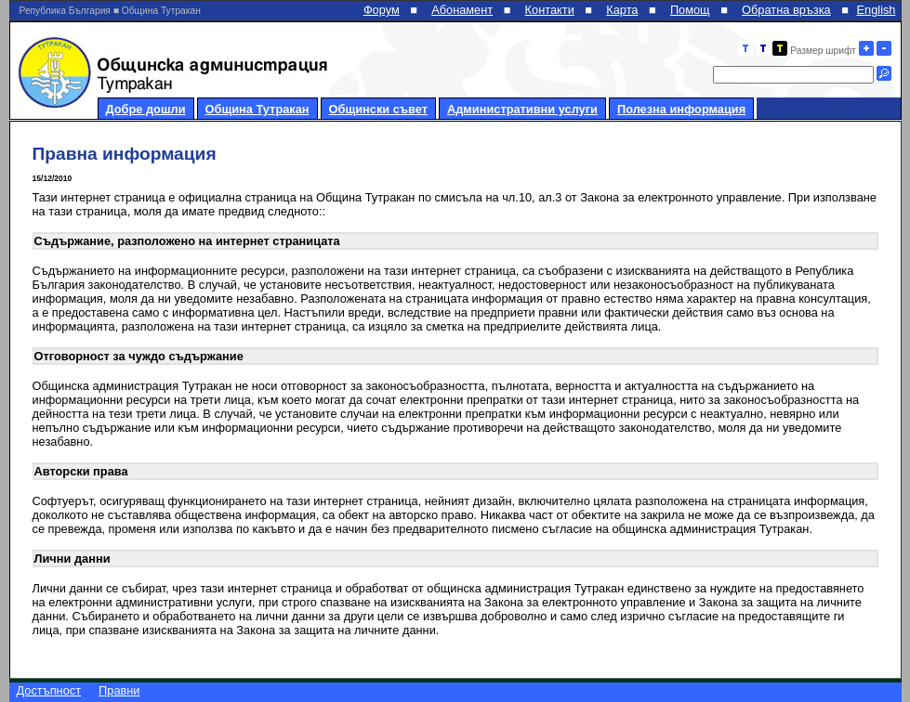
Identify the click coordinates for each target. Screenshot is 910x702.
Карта (622, 10)
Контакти (549, 10)
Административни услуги (522, 109)
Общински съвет (378, 109)
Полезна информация (681, 109)
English (876, 10)
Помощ (690, 10)
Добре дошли (146, 109)
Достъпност (49, 690)
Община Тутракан (257, 109)
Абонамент (462, 10)
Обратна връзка (786, 10)
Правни (119, 690)
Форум (381, 10)
